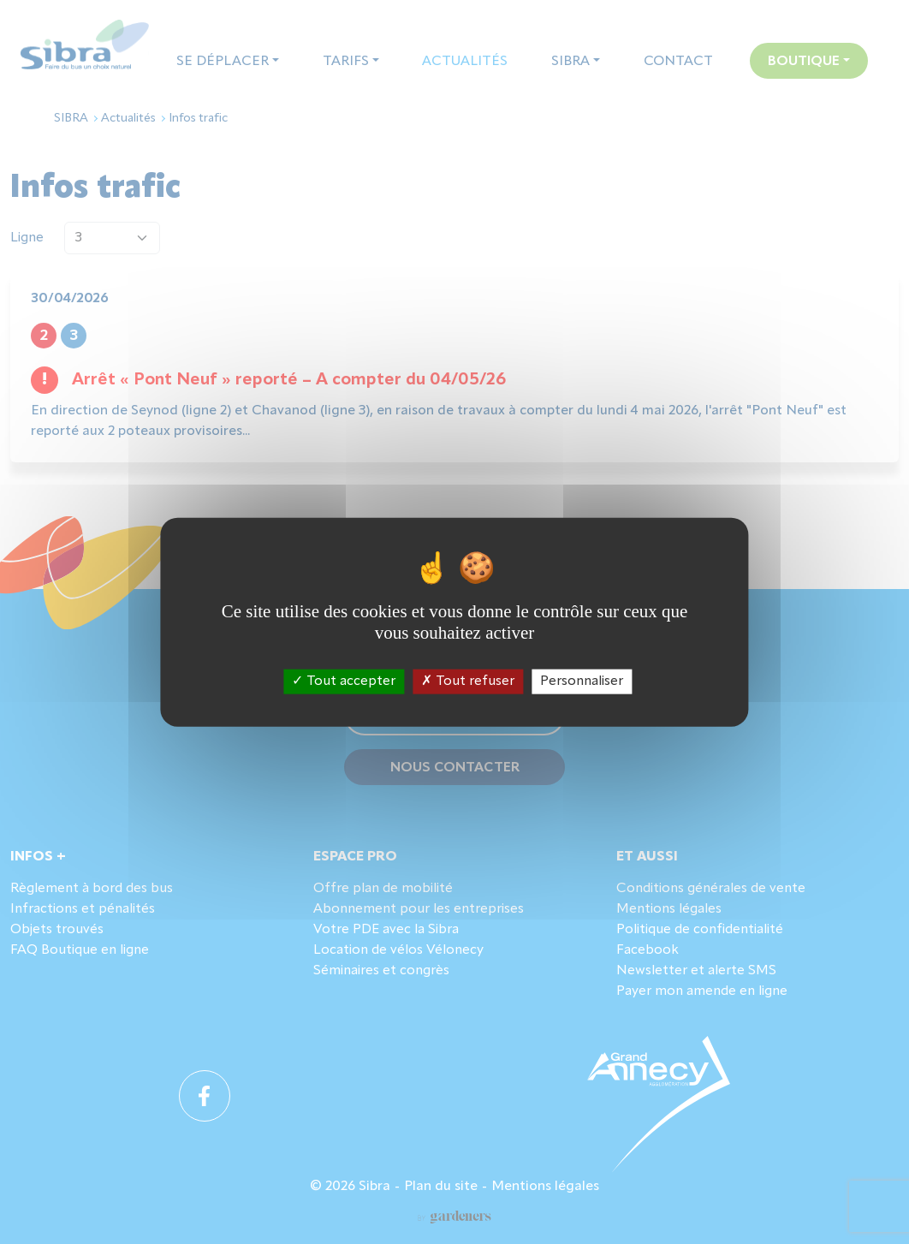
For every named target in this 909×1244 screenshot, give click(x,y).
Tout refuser (467, 681)
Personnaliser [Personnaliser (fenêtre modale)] (581, 681)
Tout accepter (343, 681)
